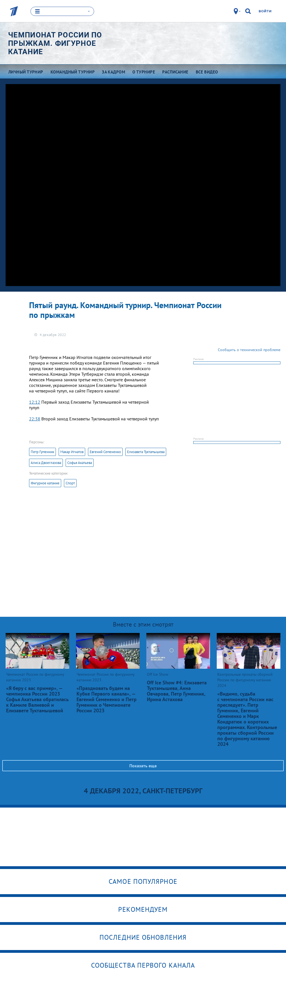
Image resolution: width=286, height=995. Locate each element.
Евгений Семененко (105, 451)
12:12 (34, 401)
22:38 (34, 418)
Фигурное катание (45, 482)
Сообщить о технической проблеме (249, 349)
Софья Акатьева (79, 462)
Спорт (70, 482)
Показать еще (143, 765)
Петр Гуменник (42, 451)
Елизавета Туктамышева (146, 451)
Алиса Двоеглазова (46, 462)
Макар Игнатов (72, 451)
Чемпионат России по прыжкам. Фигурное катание (55, 42)
